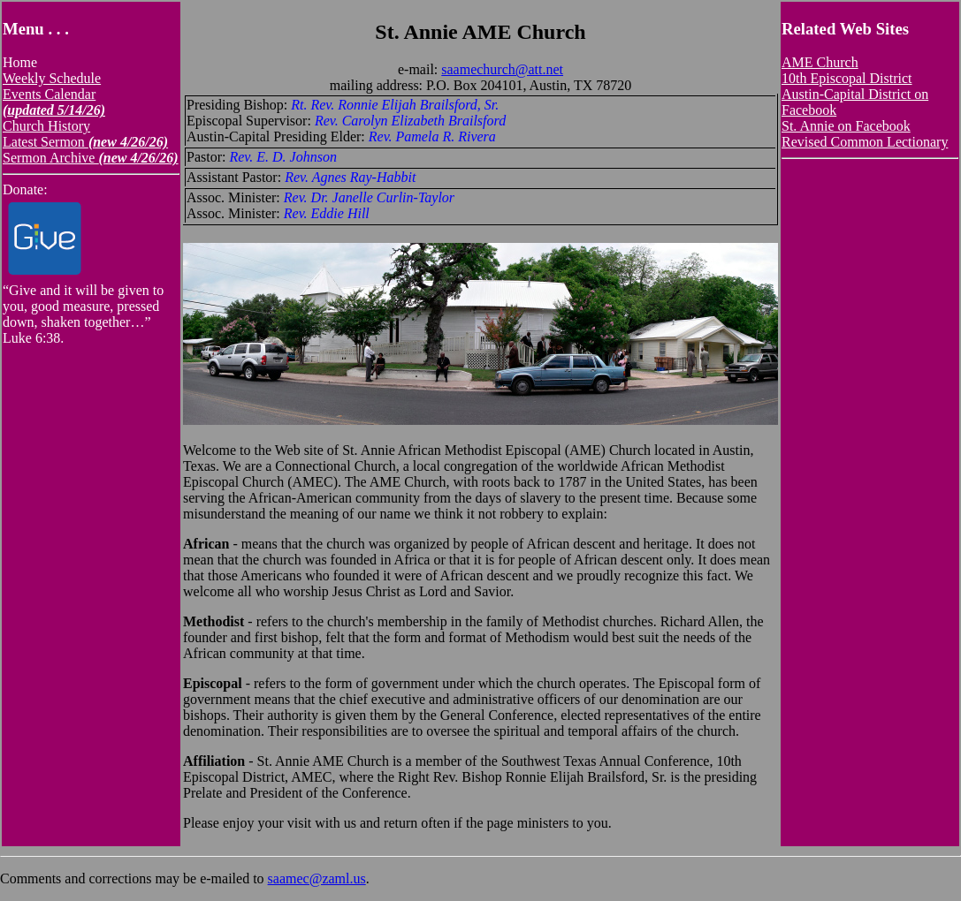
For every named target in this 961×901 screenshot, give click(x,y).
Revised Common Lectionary (865, 141)
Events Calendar (54, 102)
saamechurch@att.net (502, 69)
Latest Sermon (85, 141)
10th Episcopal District (847, 78)
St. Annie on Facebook (846, 125)
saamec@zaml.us (317, 878)
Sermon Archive (91, 157)
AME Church (820, 62)
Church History (46, 125)
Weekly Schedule (52, 78)
